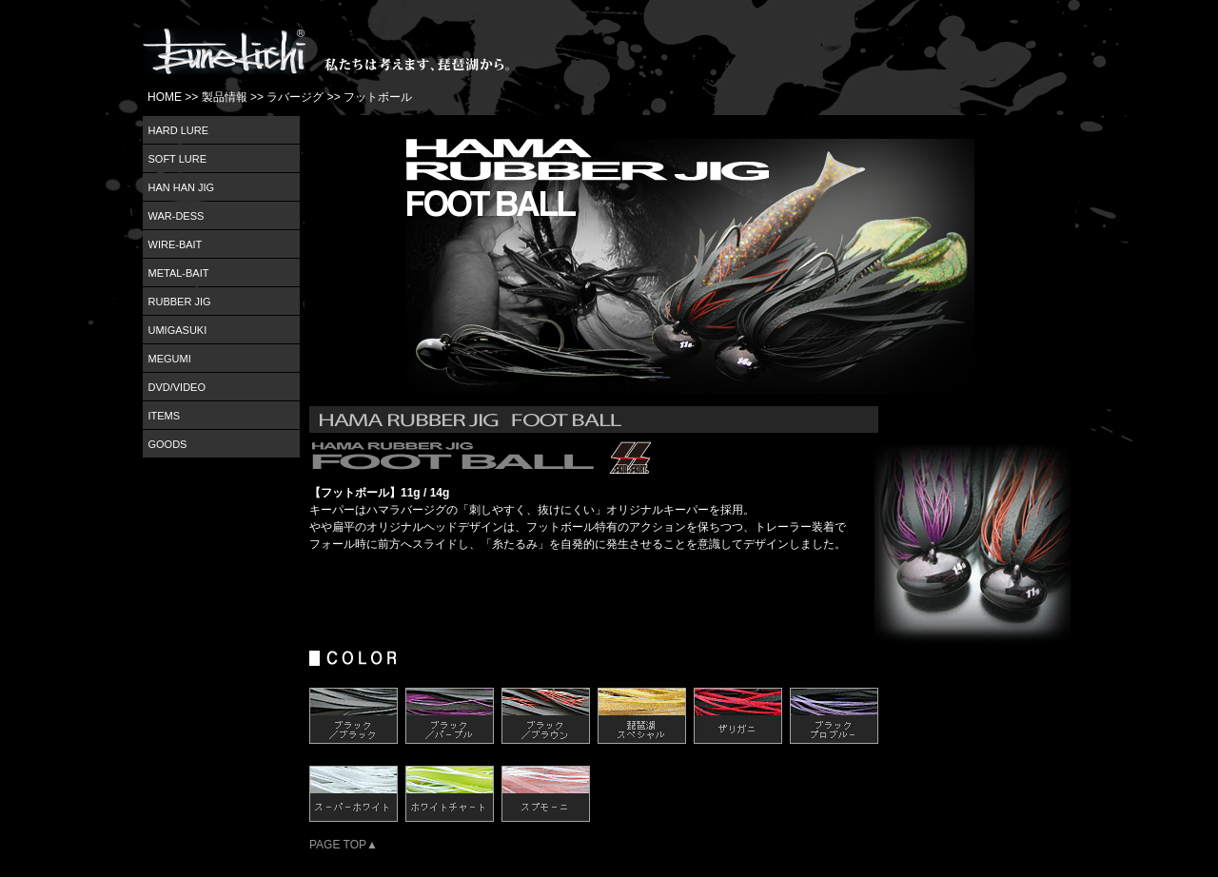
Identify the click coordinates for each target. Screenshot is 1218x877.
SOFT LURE (177, 159)
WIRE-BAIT (175, 244)
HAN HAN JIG (181, 187)
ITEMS (164, 415)
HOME (164, 97)
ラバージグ (295, 97)
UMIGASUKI (177, 330)
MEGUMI (169, 358)
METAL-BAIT (178, 273)
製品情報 (224, 97)
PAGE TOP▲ (343, 844)
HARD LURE (178, 130)
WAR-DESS (176, 216)
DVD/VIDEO (177, 387)
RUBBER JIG (179, 301)
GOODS (167, 444)
